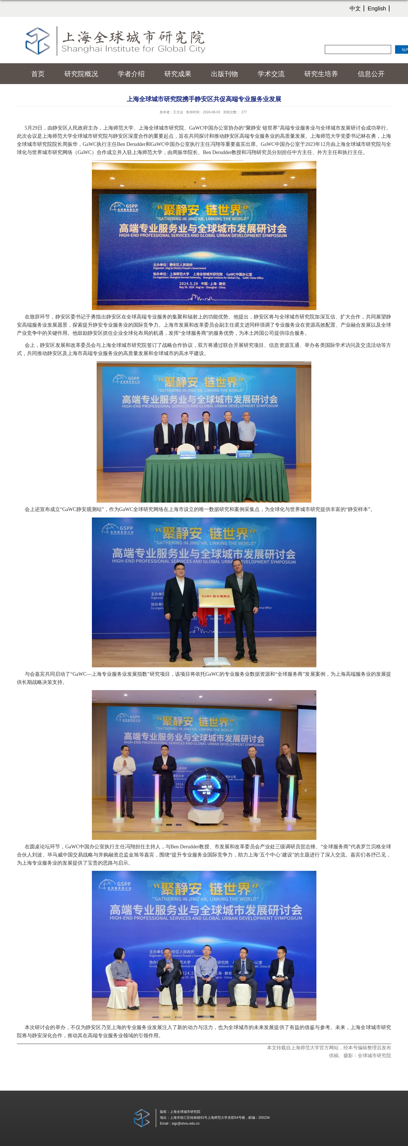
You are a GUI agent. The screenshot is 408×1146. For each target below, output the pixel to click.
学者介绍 (131, 74)
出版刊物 (224, 74)
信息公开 (371, 74)
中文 (355, 8)
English (377, 8)
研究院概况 (81, 74)
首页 (38, 74)
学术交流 (271, 74)
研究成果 (177, 74)
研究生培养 (321, 74)
